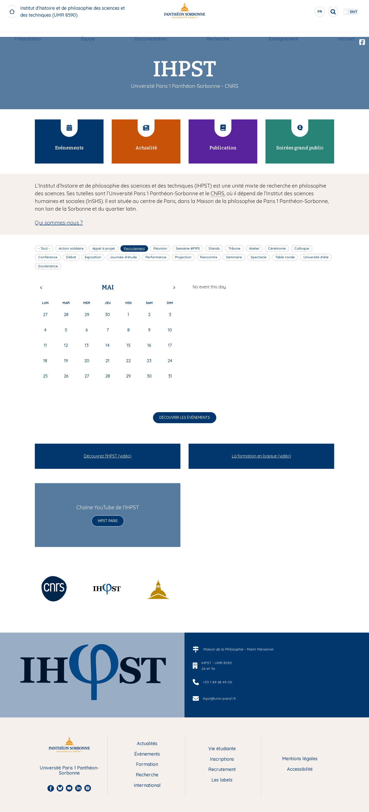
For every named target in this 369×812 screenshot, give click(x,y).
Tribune (234, 248)
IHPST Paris (108, 521)
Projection (183, 257)
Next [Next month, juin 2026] (174, 287)
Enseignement (282, 30)
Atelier (254, 248)
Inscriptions (222, 759)
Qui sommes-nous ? (59, 222)
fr (306, 12)
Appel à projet (103, 248)
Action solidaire (71, 248)
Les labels (221, 780)
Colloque (301, 248)
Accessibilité (300, 769)
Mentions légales (299, 759)
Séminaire (234, 257)
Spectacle (258, 257)
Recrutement (134, 248)
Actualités (147, 743)
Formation (147, 764)
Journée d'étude (123, 257)
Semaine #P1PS (188, 248)
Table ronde (285, 257)
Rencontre (208, 257)
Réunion (160, 248)
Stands (214, 248)
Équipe (89, 30)
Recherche (217, 30)
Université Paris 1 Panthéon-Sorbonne (69, 770)
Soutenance (48, 266)
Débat (71, 257)
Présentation (30, 30)
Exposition (93, 257)
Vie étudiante (222, 749)
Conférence (47, 257)
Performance (156, 257)
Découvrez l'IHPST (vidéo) (107, 456)
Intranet (344, 30)
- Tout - (44, 248)
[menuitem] (30, 30)
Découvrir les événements (184, 417)
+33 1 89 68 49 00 (217, 682)
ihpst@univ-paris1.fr (219, 698)
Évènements (147, 754)
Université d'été (316, 257)
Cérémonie (277, 248)
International (147, 785)
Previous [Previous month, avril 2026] (41, 287)
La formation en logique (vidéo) (261, 456)
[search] (319, 11)
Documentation (151, 30)
